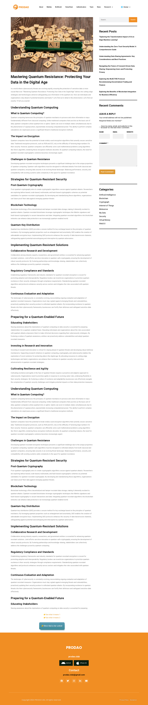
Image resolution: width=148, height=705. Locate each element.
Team (91, 7)
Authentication (81, 7)
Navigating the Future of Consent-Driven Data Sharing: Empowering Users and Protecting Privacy (117, 69)
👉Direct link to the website (51, 626)
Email (115, 132)
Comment (103, 143)
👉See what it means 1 (52, 615)
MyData (49, 7)
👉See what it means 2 (52, 618)
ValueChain (69, 7)
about (41, 7)
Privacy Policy (124, 700)
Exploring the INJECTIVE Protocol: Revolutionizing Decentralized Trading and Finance (115, 82)
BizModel (58, 7)
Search (133, 20)
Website (130, 132)
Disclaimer (133, 700)
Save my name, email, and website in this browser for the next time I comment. (116, 126)
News (99, 7)
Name (101, 132)
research (108, 7)
